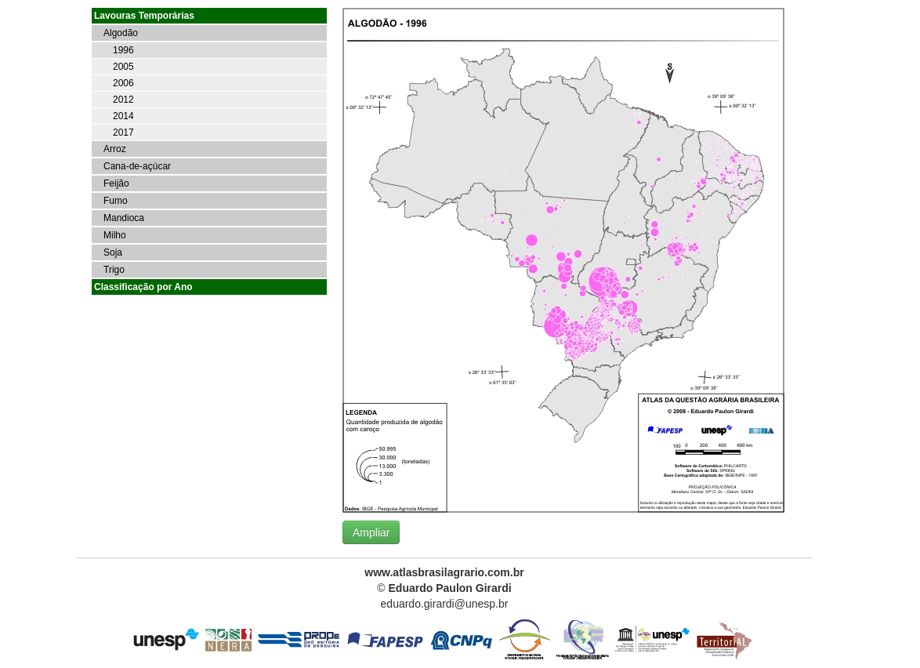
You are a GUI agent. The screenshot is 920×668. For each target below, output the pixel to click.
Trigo (114, 269)
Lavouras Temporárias (144, 15)
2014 (123, 116)
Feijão (116, 183)
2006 (123, 83)
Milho (114, 235)
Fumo (115, 200)
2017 (123, 132)
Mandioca (123, 217)
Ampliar (371, 532)
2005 (123, 66)
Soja (112, 252)
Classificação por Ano (143, 286)
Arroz (114, 148)
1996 (123, 50)
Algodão (120, 32)
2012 (123, 99)
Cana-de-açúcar (137, 166)
